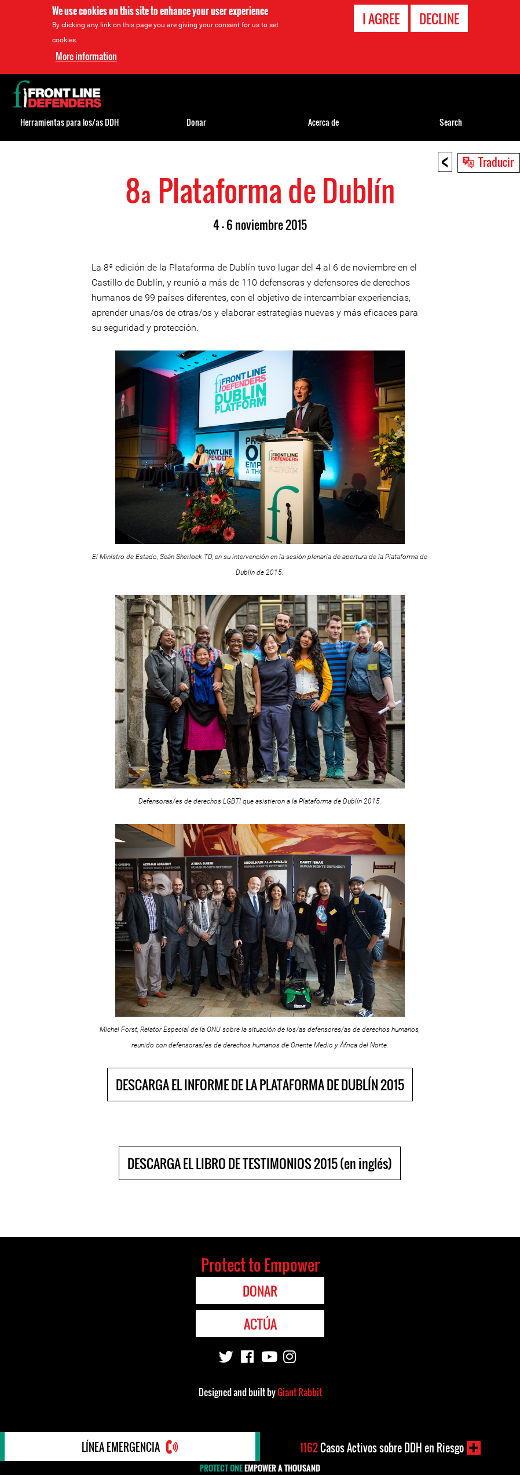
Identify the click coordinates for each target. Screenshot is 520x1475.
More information (86, 54)
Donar (196, 122)
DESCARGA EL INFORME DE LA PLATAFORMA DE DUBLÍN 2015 (260, 1084)
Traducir (496, 162)
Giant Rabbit (299, 1392)
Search (451, 122)
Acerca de (323, 122)
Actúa (260, 1324)
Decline (439, 17)
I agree (381, 17)
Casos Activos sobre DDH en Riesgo (382, 1447)
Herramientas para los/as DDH (69, 122)
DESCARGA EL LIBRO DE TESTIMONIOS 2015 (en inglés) (259, 1163)
